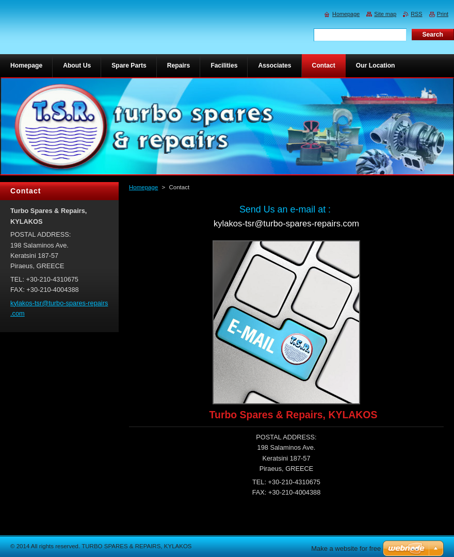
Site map (385, 14)
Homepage (143, 187)
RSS (416, 14)
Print (442, 14)
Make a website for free (346, 548)
